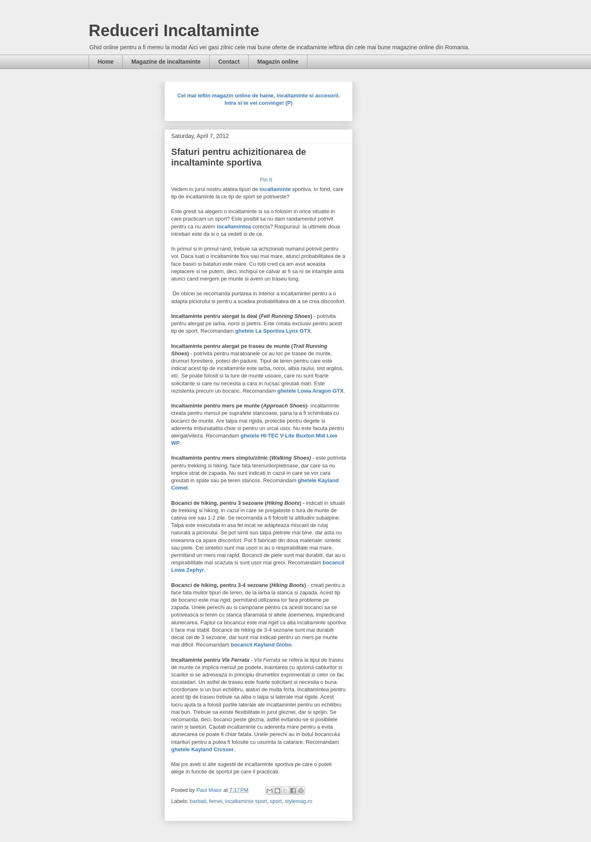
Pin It (266, 180)
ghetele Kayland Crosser (202, 749)
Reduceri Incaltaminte (174, 30)
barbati (198, 801)
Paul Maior (209, 790)
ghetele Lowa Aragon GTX (310, 391)
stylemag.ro (298, 801)
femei (215, 801)
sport (276, 801)
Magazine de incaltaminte (166, 61)
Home (106, 61)
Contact (229, 61)
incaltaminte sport (246, 801)
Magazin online (277, 61)
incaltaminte (275, 189)
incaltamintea (234, 226)
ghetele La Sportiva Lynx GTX (273, 331)
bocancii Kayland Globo (261, 645)
